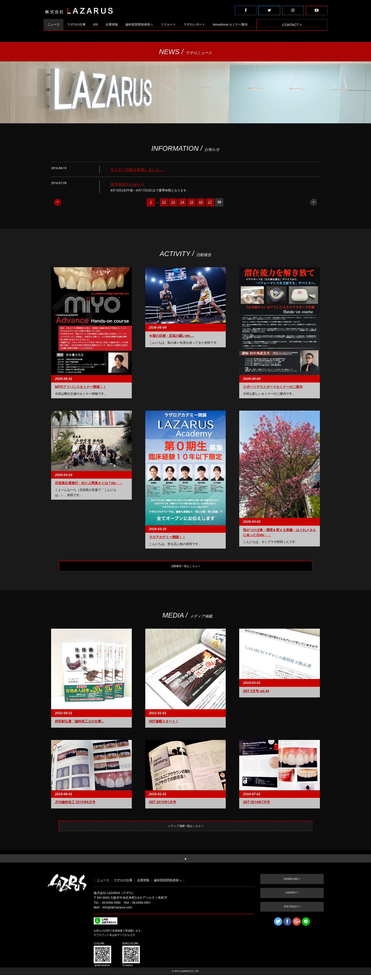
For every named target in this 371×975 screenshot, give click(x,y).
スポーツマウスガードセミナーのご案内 (273, 387)
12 (164, 202)
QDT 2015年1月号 (162, 803)
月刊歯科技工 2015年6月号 (75, 803)
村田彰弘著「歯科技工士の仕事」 (80, 722)
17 (210, 202)
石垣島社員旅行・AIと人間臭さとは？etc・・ (89, 483)
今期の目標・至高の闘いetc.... (171, 336)
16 (201, 202)
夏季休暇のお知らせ (127, 184)
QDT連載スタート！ (164, 722)
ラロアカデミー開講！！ (167, 537)
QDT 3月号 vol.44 (256, 692)
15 (191, 202)
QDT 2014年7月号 (256, 803)
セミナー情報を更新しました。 (136, 169)
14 (182, 202)
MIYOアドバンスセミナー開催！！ (80, 387)
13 (173, 202)
